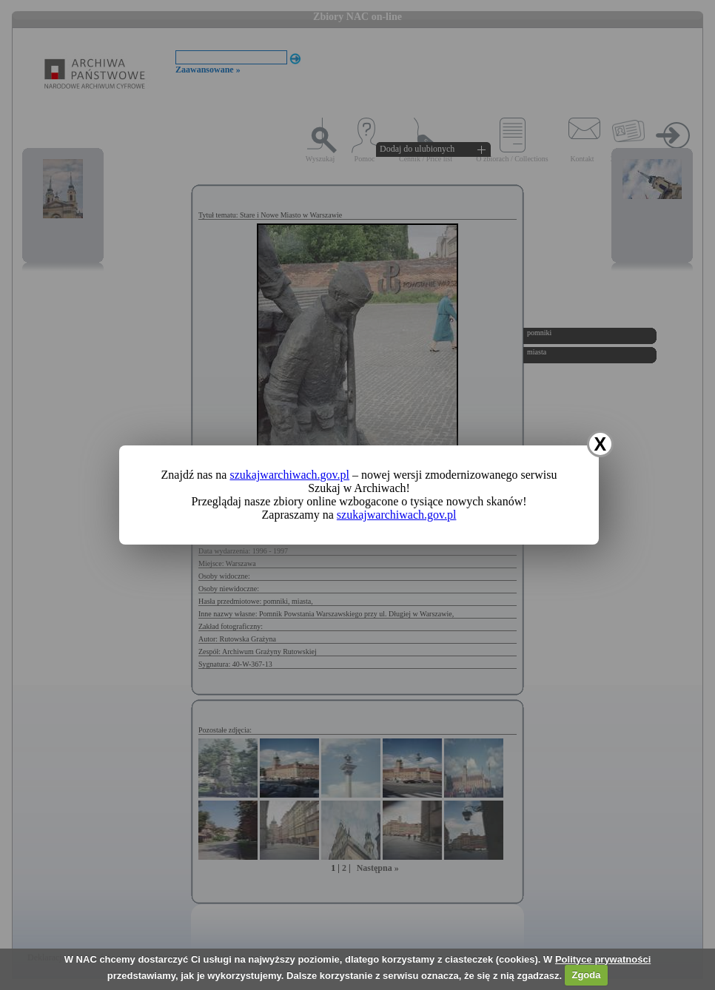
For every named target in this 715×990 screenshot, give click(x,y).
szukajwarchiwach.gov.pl (289, 474)
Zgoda (585, 974)
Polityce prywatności (603, 959)
